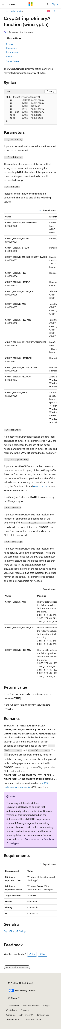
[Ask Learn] (49, 11)
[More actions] (54, 11)
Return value (12, 52)
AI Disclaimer (12, 1005)
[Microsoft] (31, 4)
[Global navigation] (3, 4)
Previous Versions (31, 1005)
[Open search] (47, 4)
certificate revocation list (17, 787)
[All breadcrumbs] (6, 11)
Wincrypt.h (16, 11)
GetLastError (40, 486)
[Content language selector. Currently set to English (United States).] (20, 983)
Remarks (10, 56)
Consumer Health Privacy (18, 1014)
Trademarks (11, 1019)
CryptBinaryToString (15, 931)
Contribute (11, 1010)
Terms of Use (43, 1014)
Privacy (23, 1010)
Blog (45, 1005)
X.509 (45, 783)
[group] (30, 319)
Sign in (55, 4)
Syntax (9, 43)
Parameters (11, 47)
